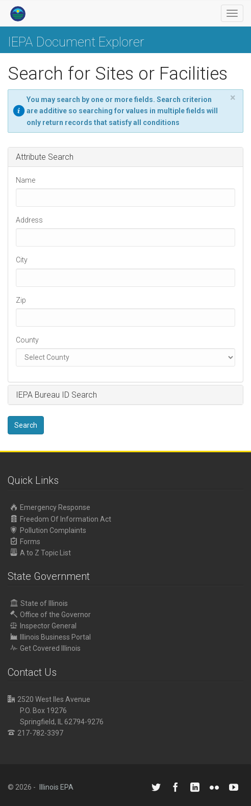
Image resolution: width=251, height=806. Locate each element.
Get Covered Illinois (45, 648)
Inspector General (43, 625)
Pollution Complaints (48, 530)
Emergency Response (50, 507)
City (22, 260)
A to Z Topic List (40, 552)
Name (25, 180)
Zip (21, 300)
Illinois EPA (56, 787)
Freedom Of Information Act (60, 519)
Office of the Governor (50, 614)
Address (29, 220)
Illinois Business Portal (50, 636)
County (27, 340)
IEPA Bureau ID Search (56, 395)
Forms (25, 541)
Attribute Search (44, 157)
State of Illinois (39, 603)
